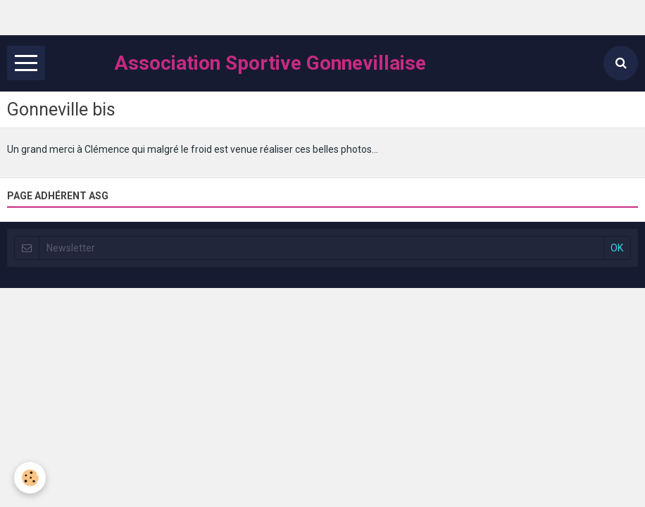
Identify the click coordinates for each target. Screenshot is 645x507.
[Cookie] (30, 478)
